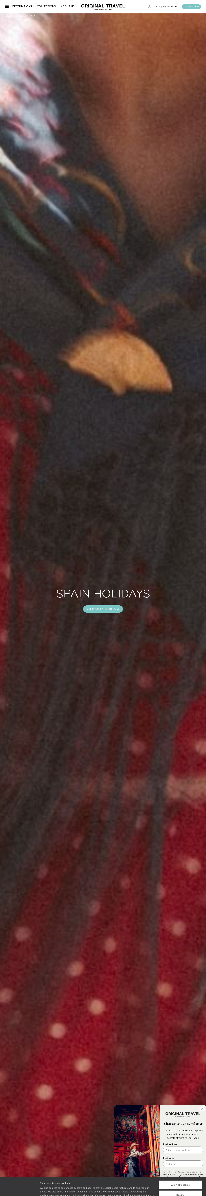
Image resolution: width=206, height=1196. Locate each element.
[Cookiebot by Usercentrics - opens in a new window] (19, 1190)
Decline (180, 1177)
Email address (170, 1144)
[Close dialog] (202, 1108)
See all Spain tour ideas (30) (103, 609)
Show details (47, 1190)
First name (168, 1157)
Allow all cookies (180, 1167)
